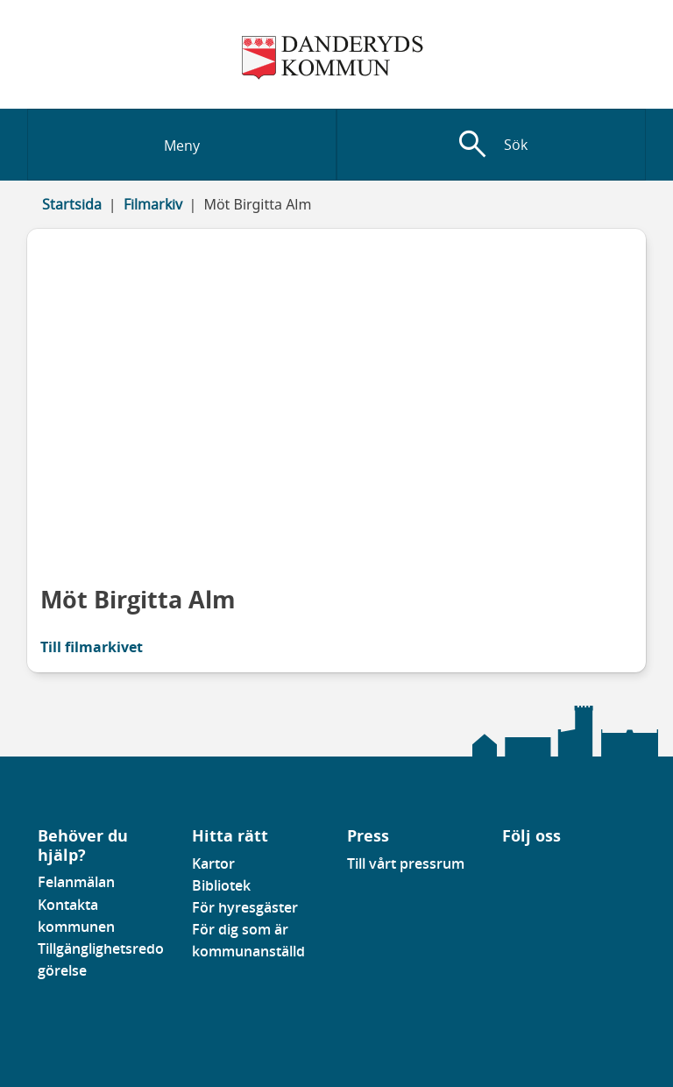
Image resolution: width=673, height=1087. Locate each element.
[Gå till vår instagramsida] (527, 868)
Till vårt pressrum (405, 863)
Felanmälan (76, 882)
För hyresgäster (245, 907)
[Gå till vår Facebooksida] (503, 868)
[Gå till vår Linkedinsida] (515, 868)
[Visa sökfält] (491, 145)
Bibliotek (221, 885)
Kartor (213, 863)
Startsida (72, 204)
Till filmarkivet (91, 647)
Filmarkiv (153, 204)
